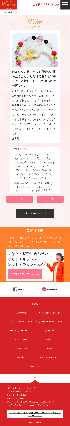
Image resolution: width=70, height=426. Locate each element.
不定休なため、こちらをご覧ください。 (32, 405)
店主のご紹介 (21, 339)
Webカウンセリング (49, 357)
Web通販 (21, 357)
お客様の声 (11, 12)
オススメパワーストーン (21, 322)
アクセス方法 (21, 348)
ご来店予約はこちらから (25, 274)
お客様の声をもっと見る (35, 213)
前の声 (20, 199)
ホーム (4, 12)
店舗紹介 (49, 339)
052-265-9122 (47, 5)
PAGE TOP (35, 378)
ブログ (49, 348)
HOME (35, 304)
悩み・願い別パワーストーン (49, 322)
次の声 (50, 199)
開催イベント (35, 366)
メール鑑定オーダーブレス (21, 331)
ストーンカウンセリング (49, 313)
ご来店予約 (21, 313)
